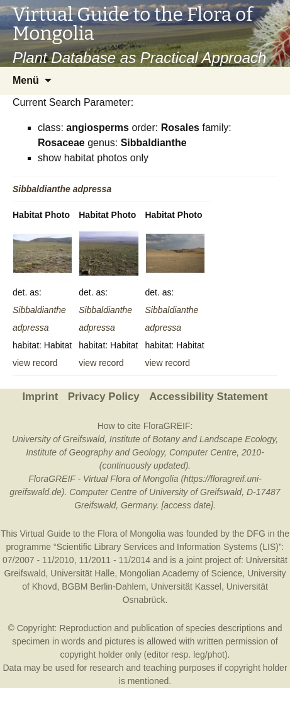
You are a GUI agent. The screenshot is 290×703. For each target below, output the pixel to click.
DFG (256, 534)
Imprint (40, 397)
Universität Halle (82, 573)
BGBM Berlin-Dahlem (104, 586)
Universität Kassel (186, 586)
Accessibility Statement (208, 397)
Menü (26, 80)
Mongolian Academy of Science (181, 573)
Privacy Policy (104, 397)
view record (35, 363)
